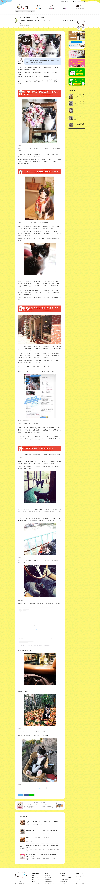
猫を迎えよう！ (35, 881)
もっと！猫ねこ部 (80, 876)
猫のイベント (62, 883)
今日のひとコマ (79, 881)
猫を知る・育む (35, 873)
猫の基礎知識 (34, 875)
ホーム (21, 17)
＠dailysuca (20, 145)
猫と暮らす (48, 873)
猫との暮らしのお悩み (50, 883)
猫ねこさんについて (80, 883)
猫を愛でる (27, 17)
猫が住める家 (48, 877)
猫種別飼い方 (34, 885)
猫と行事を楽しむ (63, 885)
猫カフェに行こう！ (64, 879)
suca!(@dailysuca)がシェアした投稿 (27, 645)
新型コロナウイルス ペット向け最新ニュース (25, 11)
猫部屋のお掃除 (48, 881)
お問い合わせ (64, 1)
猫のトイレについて (36, 879)
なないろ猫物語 (63, 875)
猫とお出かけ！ (48, 885)
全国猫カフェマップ (64, 881)
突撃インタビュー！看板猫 (38, 17)
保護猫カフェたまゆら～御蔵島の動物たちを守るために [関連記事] (40, 838)
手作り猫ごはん (79, 878)
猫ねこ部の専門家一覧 (19, 883)
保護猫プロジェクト (80, 873)
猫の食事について (35, 877)
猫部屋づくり (48, 879)
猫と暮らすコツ (48, 875)
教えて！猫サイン (79, 879)
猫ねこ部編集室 (18, 881)
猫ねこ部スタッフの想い (20, 879)
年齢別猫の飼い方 (35, 883)
